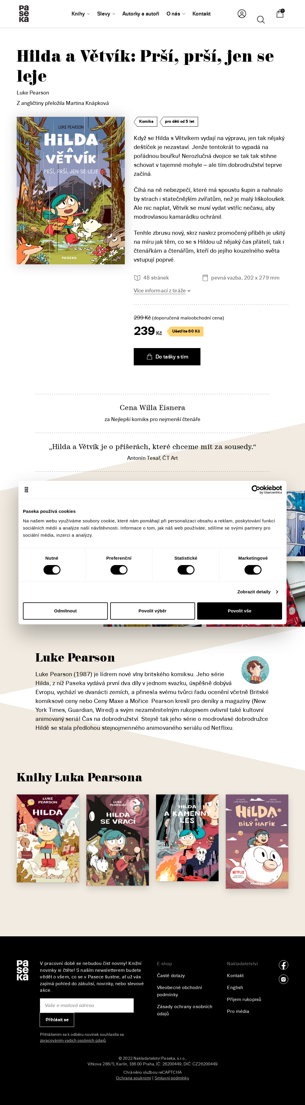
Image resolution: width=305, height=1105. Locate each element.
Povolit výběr (152, 610)
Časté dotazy (171, 975)
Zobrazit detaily (254, 591)
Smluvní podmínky (172, 1078)
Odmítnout (65, 610)
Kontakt (235, 975)
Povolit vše (239, 610)
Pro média (238, 1011)
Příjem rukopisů (244, 999)
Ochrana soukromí (133, 1078)
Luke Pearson (33, 93)
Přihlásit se (57, 1019)
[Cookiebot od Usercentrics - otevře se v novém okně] (256, 489)
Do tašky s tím (167, 356)
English (235, 987)
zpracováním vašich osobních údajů (73, 1040)
